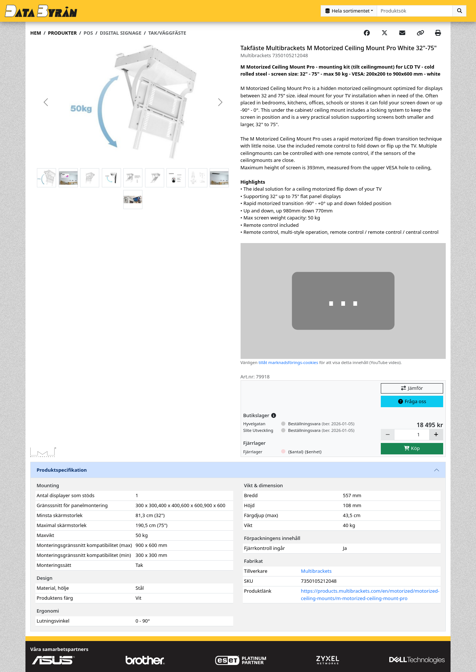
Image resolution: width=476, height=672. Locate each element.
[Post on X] (384, 33)
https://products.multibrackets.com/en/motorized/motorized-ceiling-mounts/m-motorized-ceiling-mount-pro (370, 595)
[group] (133, 102)
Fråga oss (411, 401)
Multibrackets (316, 571)
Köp (412, 448)
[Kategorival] (349, 11)
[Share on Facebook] (367, 33)
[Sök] (459, 11)
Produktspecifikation (62, 470)
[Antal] (412, 434)
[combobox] (415, 11)
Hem (35, 33)
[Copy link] (420, 33)
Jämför (412, 388)
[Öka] (436, 434)
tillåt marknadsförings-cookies (288, 362)
